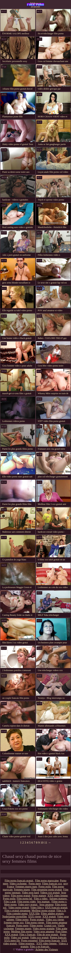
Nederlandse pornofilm (14, 916)
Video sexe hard (30, 892)
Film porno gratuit (20, 895)
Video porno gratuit (18, 907)
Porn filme (61, 931)
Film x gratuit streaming (17, 910)
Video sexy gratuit (28, 904)
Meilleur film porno (21, 931)
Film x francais (28, 934)
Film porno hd (25, 898)
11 (45, 842)
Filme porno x (58, 901)
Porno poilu (44, 886)
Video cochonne (18, 883)
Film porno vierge (35, 922)
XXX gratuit (49, 916)
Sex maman (43, 901)
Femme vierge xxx (14, 922)
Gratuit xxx (50, 925)
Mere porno (10, 904)
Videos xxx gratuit (50, 892)
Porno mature (39, 895)
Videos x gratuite (35, 4)
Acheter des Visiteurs (46, 949)
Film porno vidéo (26, 901)
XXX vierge (34, 916)
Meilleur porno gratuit (43, 910)
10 (42, 842)
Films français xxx (52, 883)
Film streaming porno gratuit (46, 889)
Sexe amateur (46, 904)
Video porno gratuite (44, 928)
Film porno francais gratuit (19, 880)
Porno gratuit (37, 919)
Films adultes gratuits (52, 913)
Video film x (37, 907)
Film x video (41, 898)
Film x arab (10, 901)
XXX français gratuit (56, 907)
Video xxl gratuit (20, 937)
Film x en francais (40, 946)
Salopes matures (58, 898)
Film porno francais (49, 940)
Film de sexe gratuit (48, 934)
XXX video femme (57, 895)
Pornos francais (58, 937)
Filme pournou (27, 943)
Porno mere (35, 883)
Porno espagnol (29, 940)
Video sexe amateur (43, 931)
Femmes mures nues (26, 886)
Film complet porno (17, 913)
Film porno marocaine (47, 880)
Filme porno (22, 919)
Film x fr (61, 910)
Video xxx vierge (55, 919)
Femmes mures (22, 889)
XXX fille (34, 913)
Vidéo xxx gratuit (39, 937)
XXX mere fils (12, 940)
